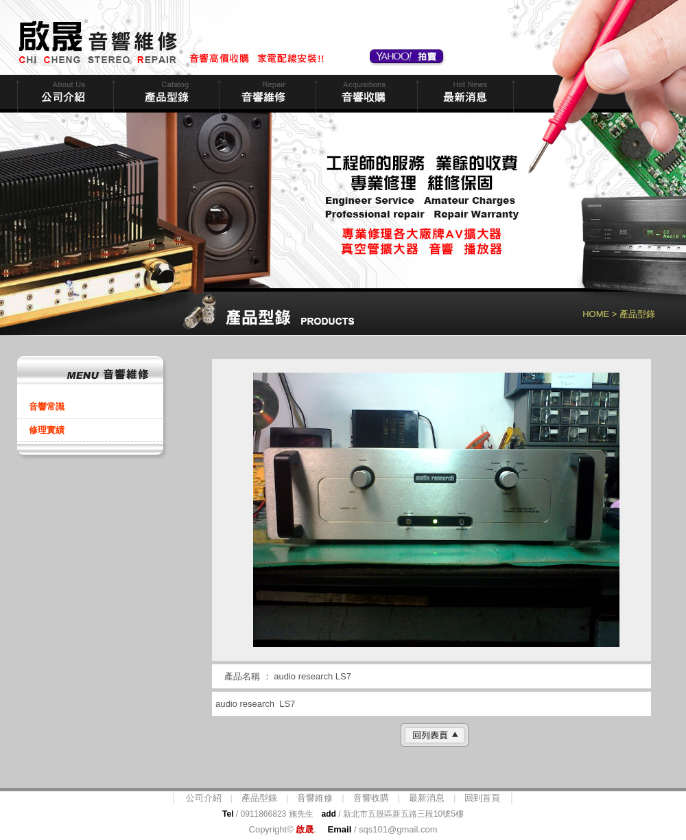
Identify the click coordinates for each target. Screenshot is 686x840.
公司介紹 (204, 798)
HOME (595, 314)
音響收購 (365, 94)
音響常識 (46, 406)
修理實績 (46, 430)
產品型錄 (259, 798)
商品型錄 (164, 94)
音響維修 (265, 94)
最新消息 (464, 94)
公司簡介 (64, 94)
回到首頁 (482, 798)
